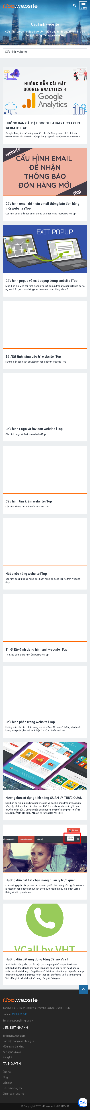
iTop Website (20, 5)
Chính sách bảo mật (14, 1093)
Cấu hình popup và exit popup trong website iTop (41, 281)
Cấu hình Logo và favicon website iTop (34, 429)
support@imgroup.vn (22, 1020)
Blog (5, 1077)
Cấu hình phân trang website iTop (30, 722)
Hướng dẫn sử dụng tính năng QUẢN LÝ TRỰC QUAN (43, 798)
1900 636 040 (19, 1014)
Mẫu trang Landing (13, 1046)
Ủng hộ (7, 1071)
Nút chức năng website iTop (26, 574)
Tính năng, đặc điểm (14, 1035)
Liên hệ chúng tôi (12, 1088)
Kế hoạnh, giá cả (12, 1052)
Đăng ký (7, 1057)
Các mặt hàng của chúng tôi (18, 1041)
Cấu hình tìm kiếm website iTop (28, 501)
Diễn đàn (8, 1082)
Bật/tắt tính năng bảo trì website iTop (33, 356)
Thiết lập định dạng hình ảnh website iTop (36, 649)
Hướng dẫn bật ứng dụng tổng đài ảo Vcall (36, 959)
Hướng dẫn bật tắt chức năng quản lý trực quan (40, 880)
